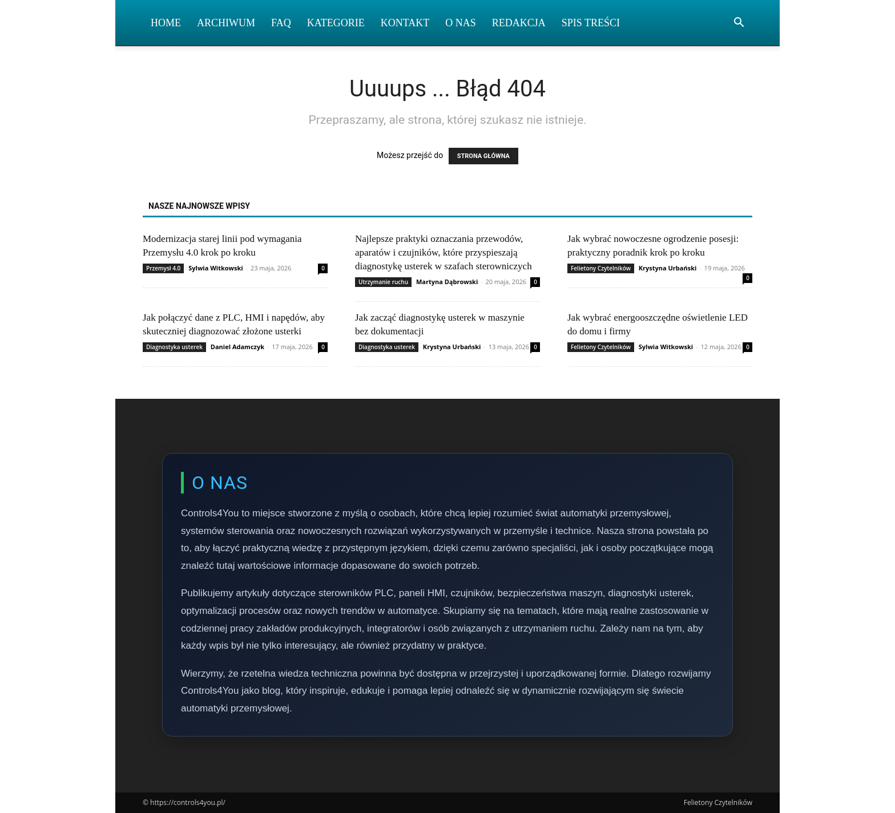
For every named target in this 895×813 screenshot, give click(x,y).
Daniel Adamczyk (237, 346)
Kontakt (405, 23)
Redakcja (519, 23)
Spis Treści (591, 23)
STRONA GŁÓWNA (483, 156)
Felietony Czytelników (601, 268)
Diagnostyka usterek (174, 347)
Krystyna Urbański (668, 268)
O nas (460, 23)
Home (166, 23)
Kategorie (336, 23)
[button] (738, 23)
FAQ (281, 23)
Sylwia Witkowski (215, 268)
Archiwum (226, 23)
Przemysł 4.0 (163, 268)
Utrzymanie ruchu (383, 282)
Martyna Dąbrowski (447, 281)
